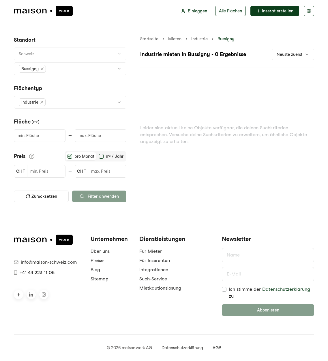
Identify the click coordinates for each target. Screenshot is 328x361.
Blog (95, 269)
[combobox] (70, 54)
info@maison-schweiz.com (45, 262)
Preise (97, 260)
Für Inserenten (154, 260)
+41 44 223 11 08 (34, 272)
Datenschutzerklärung (286, 289)
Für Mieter (150, 251)
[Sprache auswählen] (309, 11)
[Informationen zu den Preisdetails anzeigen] (32, 156)
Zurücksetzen (41, 196)
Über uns (100, 251)
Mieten (174, 39)
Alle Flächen (230, 11)
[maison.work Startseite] (43, 11)
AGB (217, 347)
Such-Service (153, 279)
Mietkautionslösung (160, 288)
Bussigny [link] (226, 39)
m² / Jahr (114, 156)
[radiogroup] (95, 156)
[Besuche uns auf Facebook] (18, 294)
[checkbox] (224, 289)
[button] (32, 69)
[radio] (70, 156)
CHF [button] (20, 171)
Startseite (149, 39)
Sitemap (99, 279)
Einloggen (194, 11)
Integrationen (153, 269)
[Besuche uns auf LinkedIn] (31, 294)
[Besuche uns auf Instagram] (43, 294)
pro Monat (84, 156)
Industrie (199, 39)
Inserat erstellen (274, 11)
